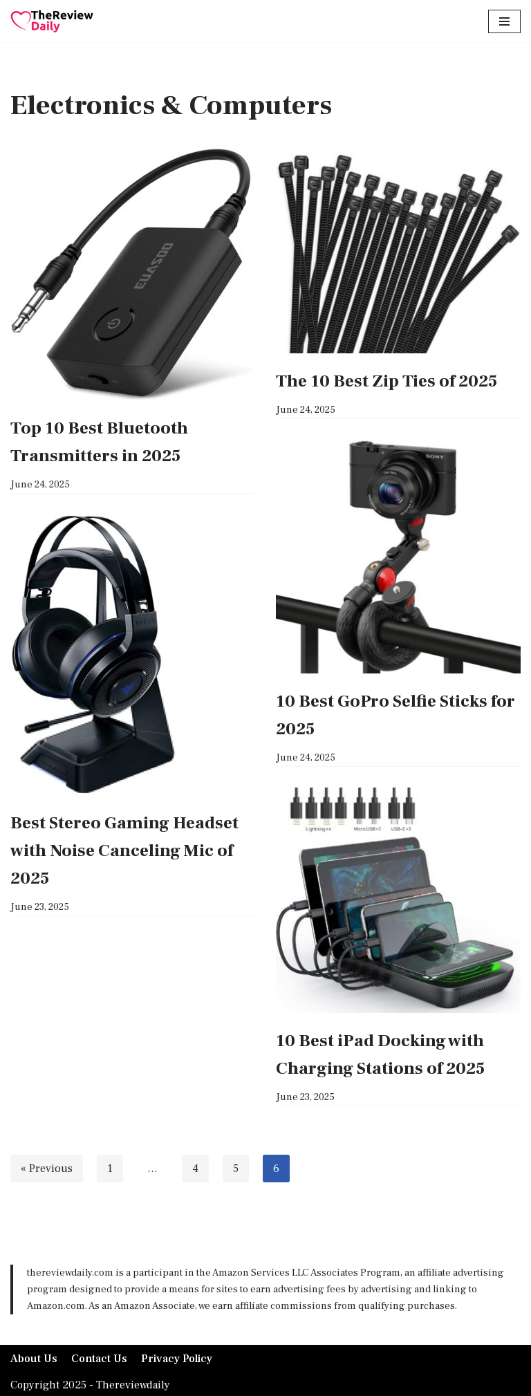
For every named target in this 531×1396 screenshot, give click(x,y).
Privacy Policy (177, 1359)
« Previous (46, 1168)
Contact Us (99, 1359)
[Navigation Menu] (504, 21)
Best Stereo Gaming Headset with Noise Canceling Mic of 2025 (124, 850)
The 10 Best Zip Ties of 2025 (386, 381)
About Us (33, 1359)
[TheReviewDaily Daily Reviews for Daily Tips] (51, 21)
